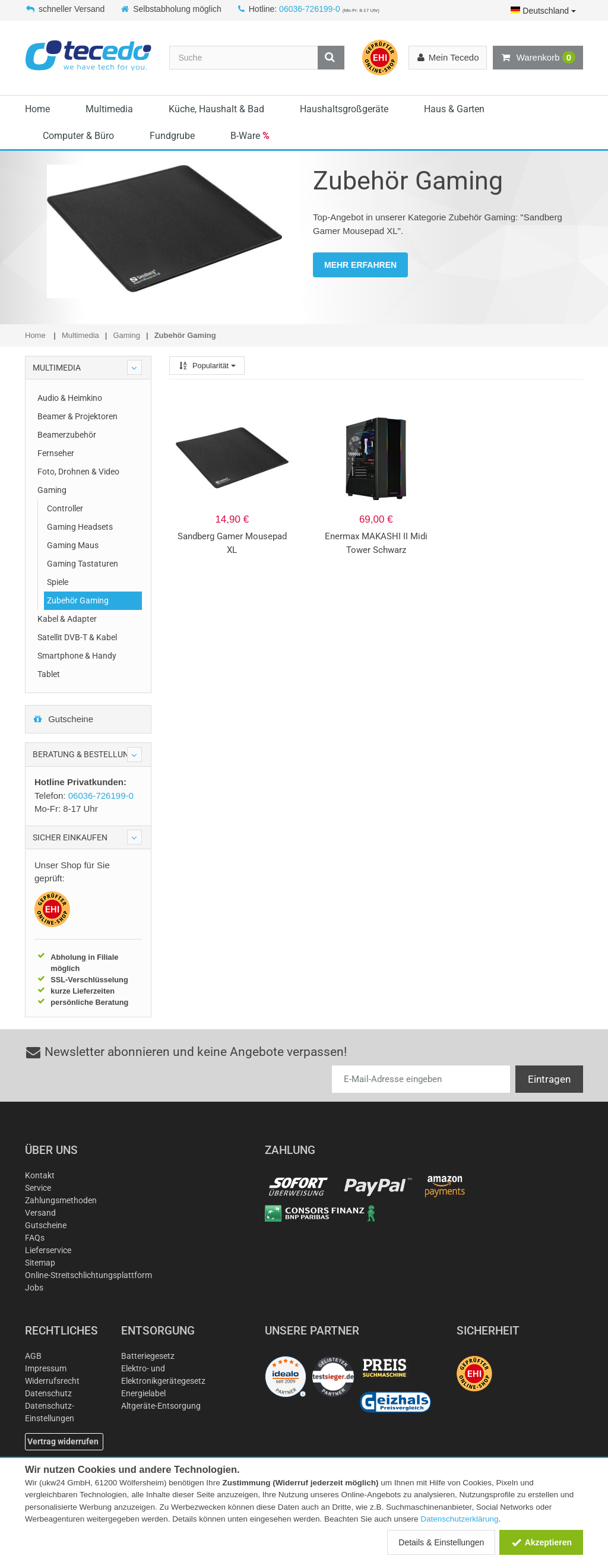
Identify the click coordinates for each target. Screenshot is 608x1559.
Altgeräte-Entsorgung (161, 1406)
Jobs (34, 1287)
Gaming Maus (73, 545)
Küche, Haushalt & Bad (216, 109)
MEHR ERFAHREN (360, 265)
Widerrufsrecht (52, 1381)
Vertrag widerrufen (63, 1441)
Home (37, 109)
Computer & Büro (78, 135)
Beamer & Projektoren (77, 416)
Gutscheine (63, 719)
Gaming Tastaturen (82, 563)
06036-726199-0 (309, 9)
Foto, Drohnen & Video (78, 471)
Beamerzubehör (66, 434)
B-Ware (250, 135)
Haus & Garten (454, 109)
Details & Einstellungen (441, 1542)
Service (38, 1188)
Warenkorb (538, 57)
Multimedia (109, 109)
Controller (65, 508)
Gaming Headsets (80, 527)
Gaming (51, 490)
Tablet (48, 674)
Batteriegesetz (148, 1356)
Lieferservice (48, 1250)
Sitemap (40, 1262)
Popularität (207, 365)
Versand (40, 1213)
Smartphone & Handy (76, 655)
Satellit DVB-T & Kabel (77, 637)
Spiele (57, 582)
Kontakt (40, 1175)
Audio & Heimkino (69, 398)
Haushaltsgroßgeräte (344, 109)
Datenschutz (48, 1393)
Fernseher (55, 453)
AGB (33, 1356)
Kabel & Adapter (67, 619)
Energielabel (143, 1393)
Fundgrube (172, 135)
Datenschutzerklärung (459, 1518)
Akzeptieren (541, 1542)
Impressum (45, 1368)
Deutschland (543, 10)
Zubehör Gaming (78, 600)
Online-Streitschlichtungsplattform (88, 1275)
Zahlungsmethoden (61, 1200)
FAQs (35, 1237)
